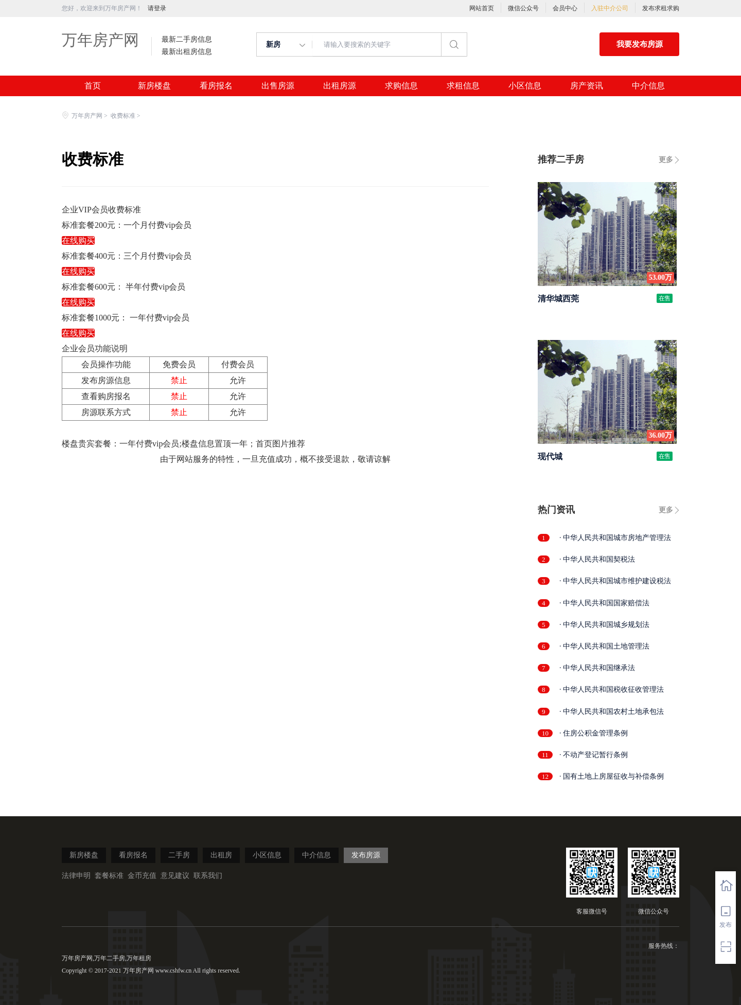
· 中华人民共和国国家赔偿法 (604, 603)
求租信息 (463, 86)
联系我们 (207, 876)
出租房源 (339, 86)
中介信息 (648, 86)
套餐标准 (109, 876)
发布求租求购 (660, 8)
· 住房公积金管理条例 (593, 733)
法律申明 (76, 876)
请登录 (157, 8)
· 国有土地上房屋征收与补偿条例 (611, 776)
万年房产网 (100, 39)
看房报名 (216, 86)
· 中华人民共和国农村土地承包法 (611, 711)
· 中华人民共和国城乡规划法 (604, 625)
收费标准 (123, 115)
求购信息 (401, 86)
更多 (666, 160)
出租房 (221, 855)
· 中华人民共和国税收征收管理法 (611, 689)
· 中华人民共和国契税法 (597, 559)
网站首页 (481, 8)
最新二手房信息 (187, 39)
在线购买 (78, 240)
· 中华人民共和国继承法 (597, 668)
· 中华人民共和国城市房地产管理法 (615, 538)
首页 (92, 86)
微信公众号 (523, 8)
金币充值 (142, 876)
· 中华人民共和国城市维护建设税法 (615, 581)
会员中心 (565, 8)
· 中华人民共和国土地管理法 (604, 646)
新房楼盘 (154, 86)
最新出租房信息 (187, 52)
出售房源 (278, 86)
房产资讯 (586, 86)
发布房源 (365, 855)
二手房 (179, 855)
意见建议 (175, 876)
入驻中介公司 (609, 8)
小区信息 (525, 86)
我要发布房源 (639, 44)
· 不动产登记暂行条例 (593, 755)
